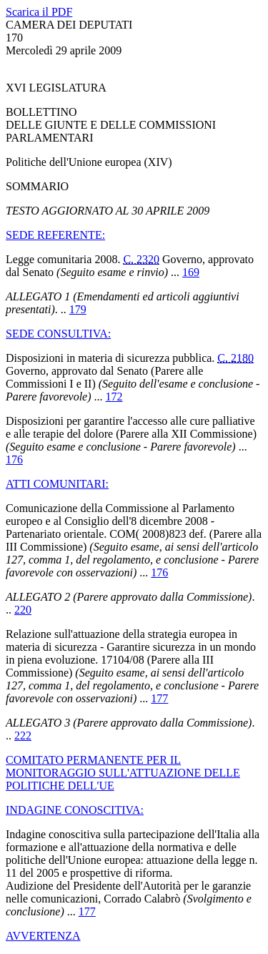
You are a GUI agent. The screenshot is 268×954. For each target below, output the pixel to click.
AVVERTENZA (43, 936)
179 (77, 309)
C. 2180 (235, 358)
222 (22, 735)
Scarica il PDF (39, 12)
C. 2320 (141, 259)
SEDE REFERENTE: (55, 235)
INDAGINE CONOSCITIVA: (75, 810)
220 (22, 610)
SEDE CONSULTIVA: (58, 334)
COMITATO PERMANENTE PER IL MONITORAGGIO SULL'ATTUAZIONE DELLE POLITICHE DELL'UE (123, 773)
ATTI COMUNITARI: (57, 484)
